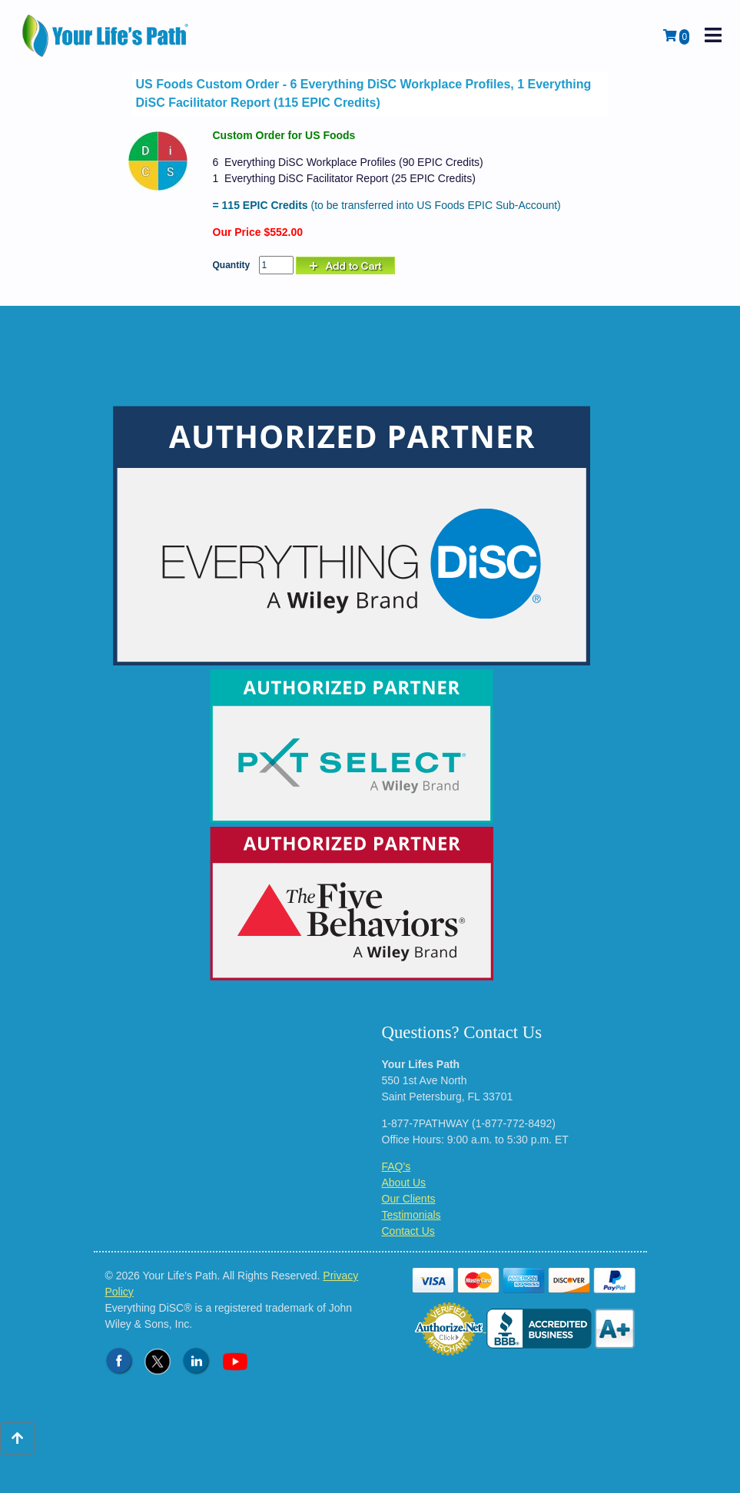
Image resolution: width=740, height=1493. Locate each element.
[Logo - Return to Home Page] (107, 35)
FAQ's (396, 1166)
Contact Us (408, 1231)
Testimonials (411, 1215)
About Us (404, 1182)
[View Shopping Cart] (676, 36)
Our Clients (409, 1199)
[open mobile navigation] (713, 35)
